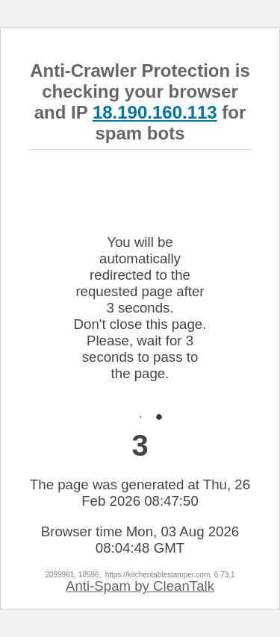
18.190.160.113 (155, 112)
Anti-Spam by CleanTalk (140, 586)
